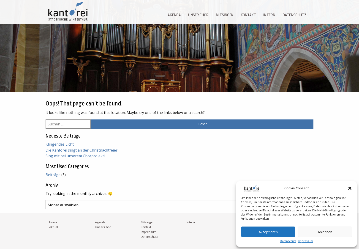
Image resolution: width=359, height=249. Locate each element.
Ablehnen (325, 232)
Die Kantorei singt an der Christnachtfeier (81, 150)
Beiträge (53, 174)
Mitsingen (225, 15)
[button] (350, 188)
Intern (269, 15)
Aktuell (54, 227)
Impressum (305, 241)
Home (53, 222)
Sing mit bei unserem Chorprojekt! (75, 155)
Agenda (174, 15)
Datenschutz (288, 241)
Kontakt (248, 15)
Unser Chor (198, 15)
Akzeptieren (268, 232)
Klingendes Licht (60, 144)
